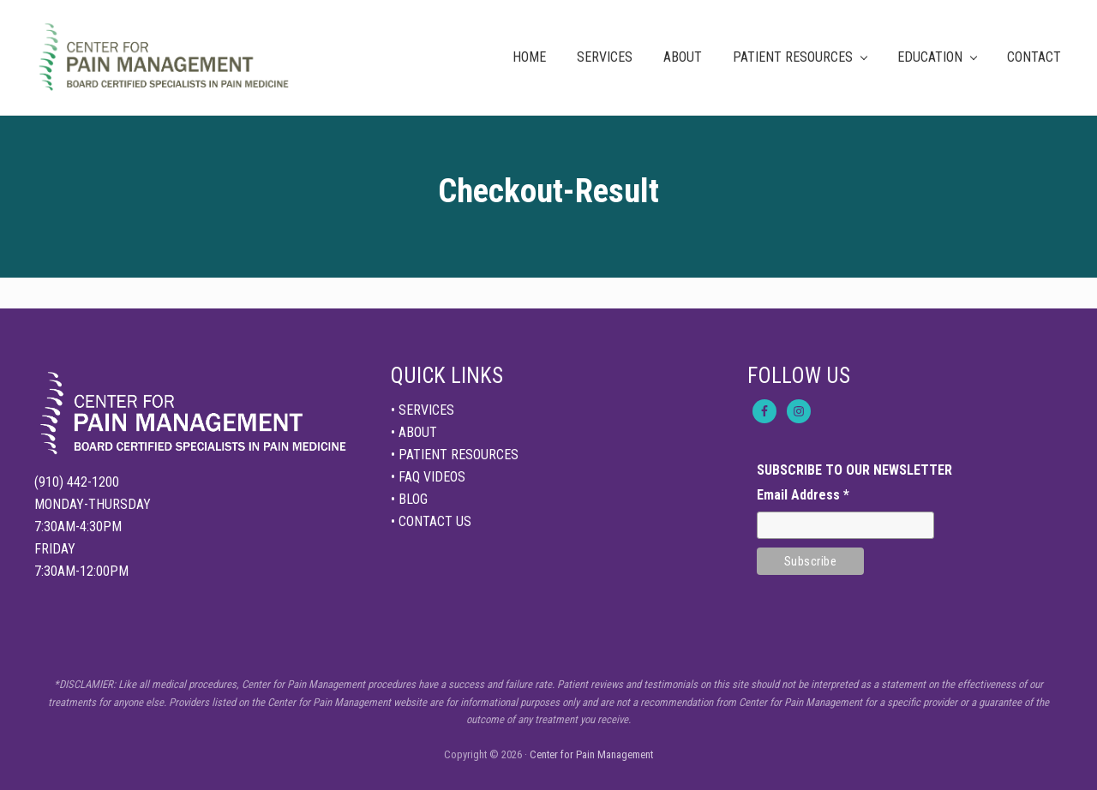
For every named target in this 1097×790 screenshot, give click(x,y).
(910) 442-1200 (76, 482)
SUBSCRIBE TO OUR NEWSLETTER (854, 470)
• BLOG (409, 499)
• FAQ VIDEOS (428, 477)
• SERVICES (422, 410)
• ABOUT (414, 432)
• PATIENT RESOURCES (455, 454)
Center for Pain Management (591, 754)
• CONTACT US (431, 521)
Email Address (803, 495)
